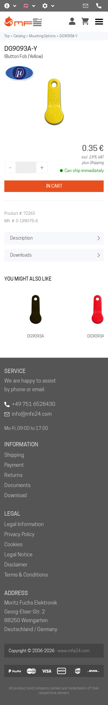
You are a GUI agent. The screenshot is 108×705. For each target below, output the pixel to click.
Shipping (14, 455)
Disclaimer (16, 565)
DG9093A (35, 336)
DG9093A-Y (68, 36)
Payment (14, 465)
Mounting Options (42, 36)
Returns (13, 475)
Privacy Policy (19, 534)
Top (7, 36)
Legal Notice (18, 554)
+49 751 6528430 (33, 404)
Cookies (13, 544)
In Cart (54, 186)
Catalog (19, 36)
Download (15, 495)
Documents (17, 485)
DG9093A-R (97, 336)
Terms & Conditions (26, 575)
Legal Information (24, 524)
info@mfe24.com (32, 414)
